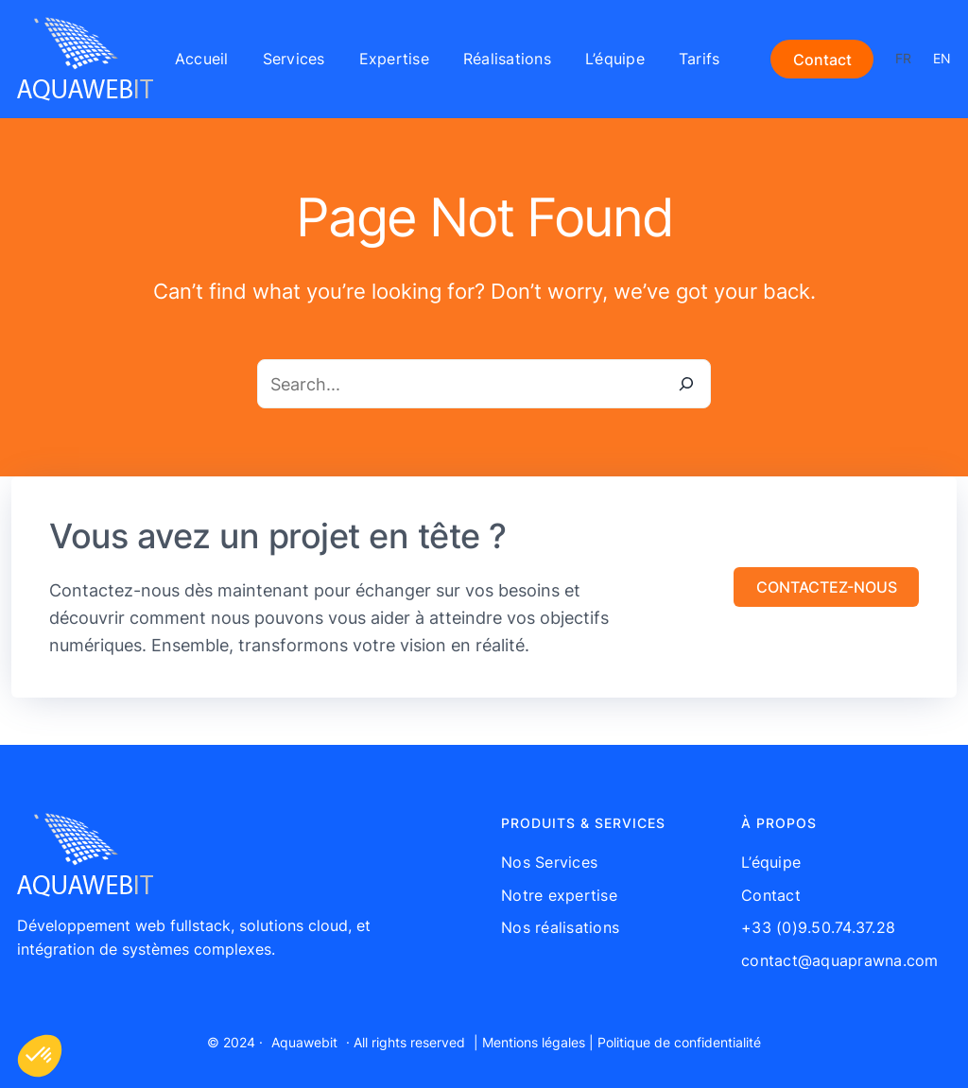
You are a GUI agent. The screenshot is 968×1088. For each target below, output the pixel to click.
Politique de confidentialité (679, 1042)
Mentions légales (533, 1042)
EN (942, 58)
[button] (826, 586)
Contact (822, 59)
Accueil (202, 58)
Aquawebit (304, 1042)
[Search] (686, 384)
